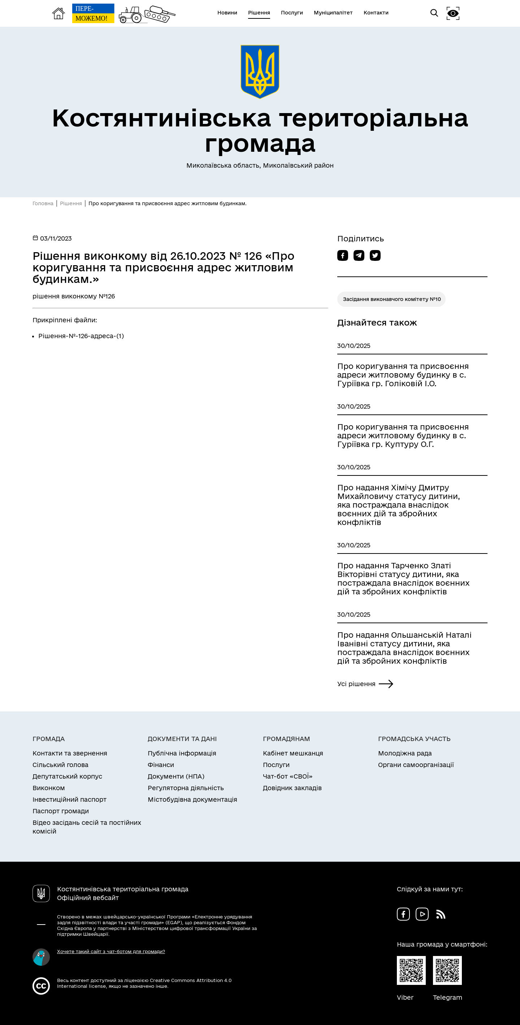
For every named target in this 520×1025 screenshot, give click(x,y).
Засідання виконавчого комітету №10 (392, 299)
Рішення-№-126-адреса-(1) (81, 335)
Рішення (71, 203)
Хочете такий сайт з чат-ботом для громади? (111, 951)
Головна (42, 203)
